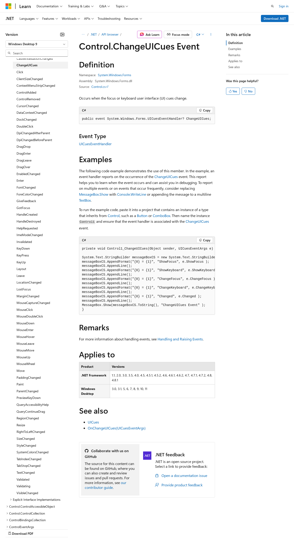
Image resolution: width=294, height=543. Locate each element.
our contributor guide (105, 485)
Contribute (82, 529)
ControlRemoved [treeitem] (28, 99)
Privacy (100, 529)
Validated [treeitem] (23, 479)
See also (234, 67)
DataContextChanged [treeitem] (32, 112)
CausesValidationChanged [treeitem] (35, 58)
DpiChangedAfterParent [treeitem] (33, 133)
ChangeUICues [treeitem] (27, 65)
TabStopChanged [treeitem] (28, 465)
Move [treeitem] (21, 370)
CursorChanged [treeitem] (28, 106)
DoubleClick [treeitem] (25, 126)
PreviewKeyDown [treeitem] (29, 397)
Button (142, 215)
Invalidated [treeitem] (24, 241)
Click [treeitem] (20, 72)
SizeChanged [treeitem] (26, 438)
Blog (62, 529)
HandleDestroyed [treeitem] (29, 221)
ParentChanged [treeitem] (27, 391)
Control (114, 215)
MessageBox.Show (93, 194)
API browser (110, 34)
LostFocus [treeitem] (24, 289)
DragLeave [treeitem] (24, 160)
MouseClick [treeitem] (25, 309)
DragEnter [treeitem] (24, 153)
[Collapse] (62, 34)
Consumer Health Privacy (132, 529)
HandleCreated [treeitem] (27, 214)
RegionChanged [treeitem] (28, 418)
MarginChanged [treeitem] (28, 296)
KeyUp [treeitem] (21, 262)
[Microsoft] (8, 6)
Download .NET (275, 18)
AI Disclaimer (15, 529)
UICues (93, 422)
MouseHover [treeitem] (26, 336)
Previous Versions (41, 529)
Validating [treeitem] (23, 486)
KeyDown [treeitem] (23, 248)
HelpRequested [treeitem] (27, 228)
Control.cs (98, 86)
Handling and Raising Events (180, 339)
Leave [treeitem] (21, 275)
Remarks (234, 55)
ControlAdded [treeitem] (26, 92)
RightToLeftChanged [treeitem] (31, 431)
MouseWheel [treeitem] (26, 364)
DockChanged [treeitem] (27, 119)
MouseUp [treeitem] (23, 357)
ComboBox (161, 215)
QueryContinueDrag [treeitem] (31, 411)
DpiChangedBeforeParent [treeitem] (34, 140)
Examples (234, 49)
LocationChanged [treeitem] (29, 282)
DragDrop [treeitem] (24, 146)
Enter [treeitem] (20, 180)
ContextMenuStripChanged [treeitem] (36, 85)
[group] (147, 279)
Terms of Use (168, 529)
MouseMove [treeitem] (25, 350)
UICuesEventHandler (95, 143)
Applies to (235, 61)
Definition (235, 43)
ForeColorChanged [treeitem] (30, 194)
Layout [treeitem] (21, 269)
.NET (93, 34)
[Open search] (272, 6)
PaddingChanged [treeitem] (29, 377)
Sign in (283, 6)
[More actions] (211, 34)
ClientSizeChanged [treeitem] (30, 79)
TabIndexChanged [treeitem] (29, 459)
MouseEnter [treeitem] (25, 330)
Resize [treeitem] (21, 425)
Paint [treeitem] (20, 384)
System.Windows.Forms (114, 75)
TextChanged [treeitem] (26, 472)
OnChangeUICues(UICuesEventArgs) (117, 428)
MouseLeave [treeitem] (25, 343)
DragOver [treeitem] (23, 167)
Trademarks (190, 529)
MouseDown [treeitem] (25, 323)
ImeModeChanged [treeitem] (30, 235)
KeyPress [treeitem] (23, 255)
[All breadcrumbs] (83, 34)
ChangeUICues (166, 176)
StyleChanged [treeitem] (26, 445)
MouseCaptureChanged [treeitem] (33, 303)
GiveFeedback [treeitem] (26, 201)
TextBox (85, 200)
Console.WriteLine (131, 194)
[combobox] (37, 44)
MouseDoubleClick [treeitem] (30, 316)
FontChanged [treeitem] (26, 187)
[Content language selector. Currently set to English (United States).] (27, 518)
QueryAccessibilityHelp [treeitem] (33, 404)
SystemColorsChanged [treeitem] (32, 452)
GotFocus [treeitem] (23, 208)
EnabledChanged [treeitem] (28, 174)
